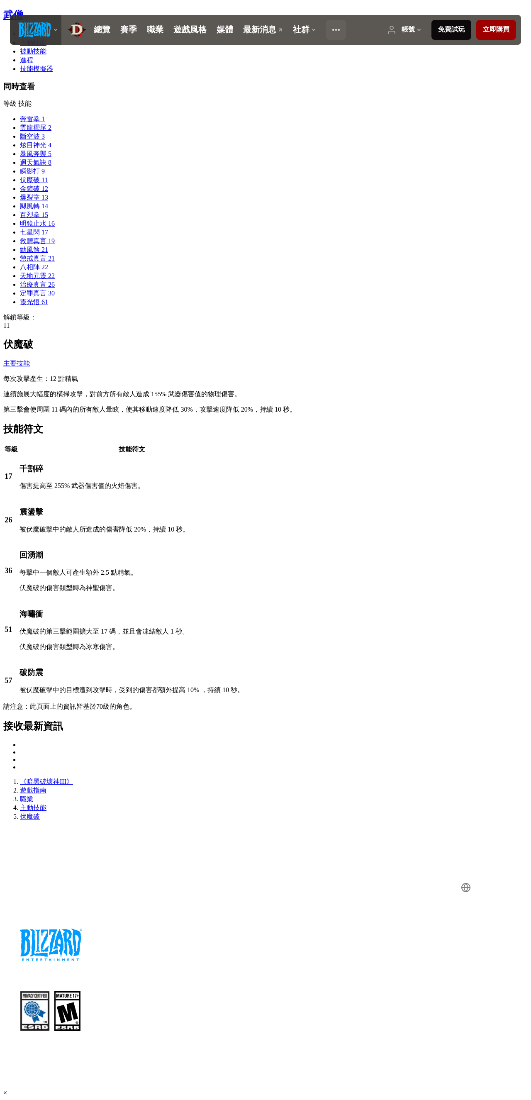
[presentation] (35, 30)
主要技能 (16, 363)
